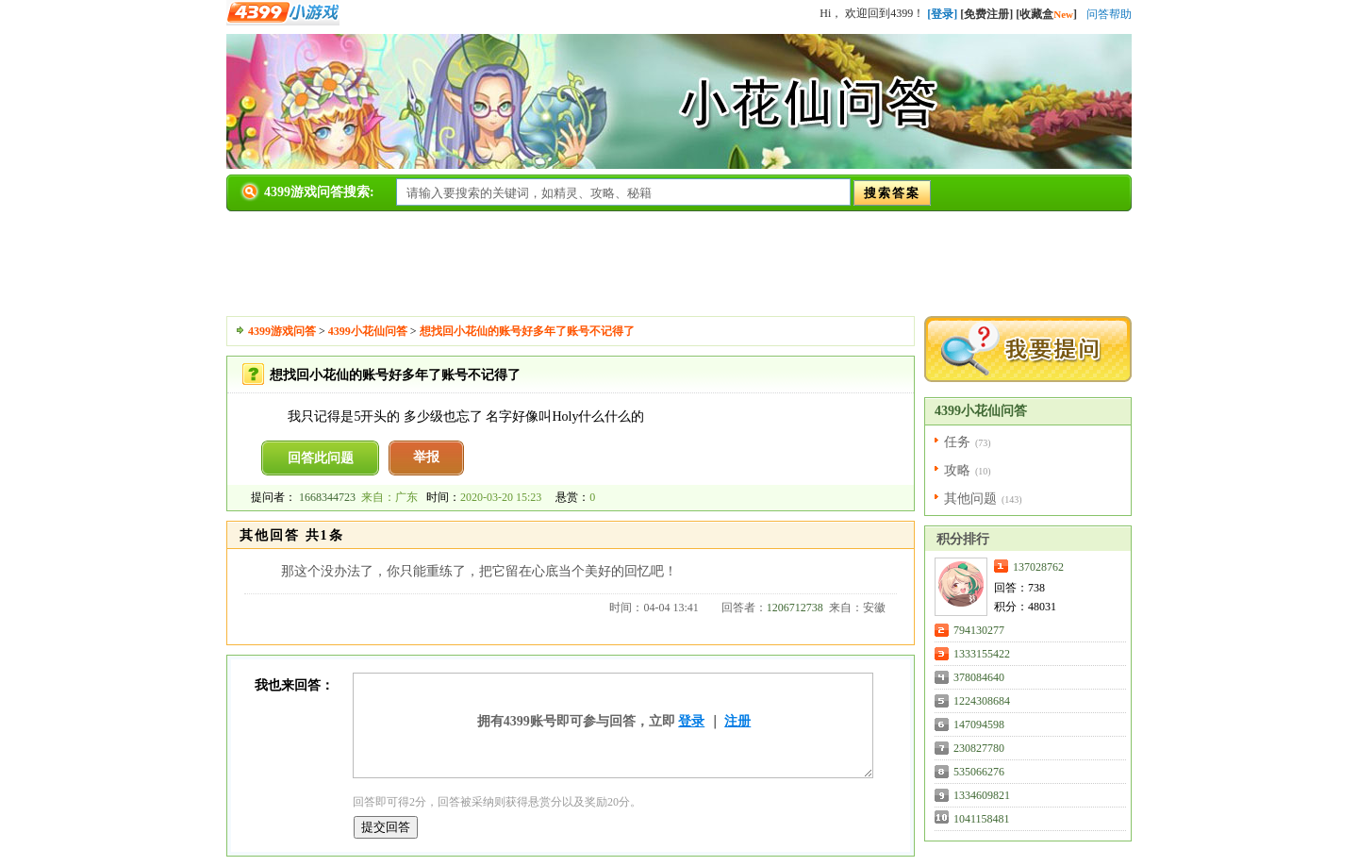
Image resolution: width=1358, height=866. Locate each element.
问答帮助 (1109, 14)
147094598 (978, 724)
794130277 (978, 630)
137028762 (1038, 567)
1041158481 (981, 818)
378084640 (978, 677)
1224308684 (981, 701)
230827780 (978, 748)
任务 (957, 442)
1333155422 (981, 653)
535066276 (978, 771)
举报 (426, 457)
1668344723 (327, 497)
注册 (737, 721)
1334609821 (981, 795)
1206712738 (795, 607)
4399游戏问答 (282, 331)
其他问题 (970, 498)
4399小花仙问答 (367, 331)
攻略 (957, 470)
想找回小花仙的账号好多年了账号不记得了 (527, 331)
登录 (691, 721)
